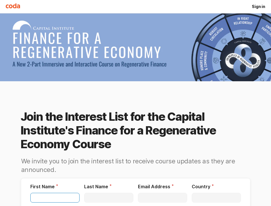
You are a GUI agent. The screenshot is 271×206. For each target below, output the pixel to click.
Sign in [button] (258, 6)
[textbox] (55, 197)
